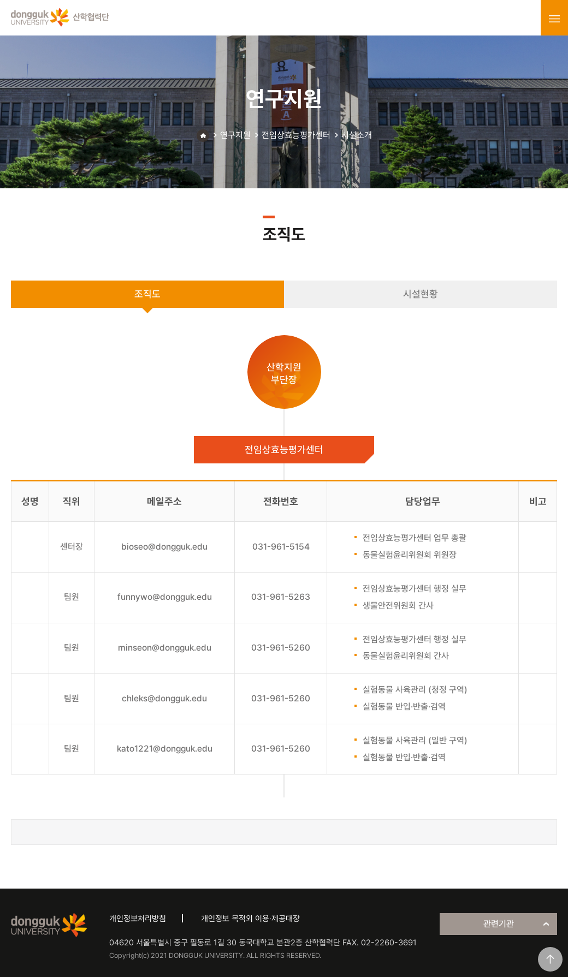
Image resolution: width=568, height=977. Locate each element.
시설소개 (356, 135)
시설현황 (420, 294)
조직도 (147, 294)
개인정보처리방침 (137, 919)
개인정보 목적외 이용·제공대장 (250, 919)
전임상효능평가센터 (296, 135)
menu (554, 18)
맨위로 (550, 959)
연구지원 (235, 135)
